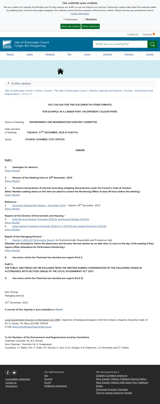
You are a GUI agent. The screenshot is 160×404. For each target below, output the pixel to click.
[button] (8, 83)
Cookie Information (80, 13)
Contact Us (133, 34)
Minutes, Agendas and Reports (105, 90)
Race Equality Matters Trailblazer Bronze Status (121, 379)
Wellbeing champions (55, 385)
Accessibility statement (17, 379)
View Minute (12, 170)
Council (150, 54)
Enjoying (129, 54)
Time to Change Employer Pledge (114, 392)
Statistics (90, 19)
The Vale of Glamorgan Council (70, 90)
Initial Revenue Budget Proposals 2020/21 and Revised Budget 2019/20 (50, 219)
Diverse (48, 379)
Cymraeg (148, 34)
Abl (46, 375)
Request (50, 54)
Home (38, 90)
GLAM (47, 382)
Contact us (11, 382)
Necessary (70, 19)
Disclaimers (11, 386)
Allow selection (90, 26)
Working (107, 54)
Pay (69, 54)
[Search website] (120, 44)
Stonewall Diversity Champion (112, 389)
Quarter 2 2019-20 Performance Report (33, 240)
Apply (30, 54)
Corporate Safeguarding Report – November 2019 (38, 205)
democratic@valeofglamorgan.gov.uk (32, 326)
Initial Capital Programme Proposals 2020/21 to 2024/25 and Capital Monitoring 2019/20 (59, 226)
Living (87, 54)
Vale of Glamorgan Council (18, 90)
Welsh (59, 309)
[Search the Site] (152, 44)
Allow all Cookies (70, 26)
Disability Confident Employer (111, 375)
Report (10, 54)
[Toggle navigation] (80, 84)
